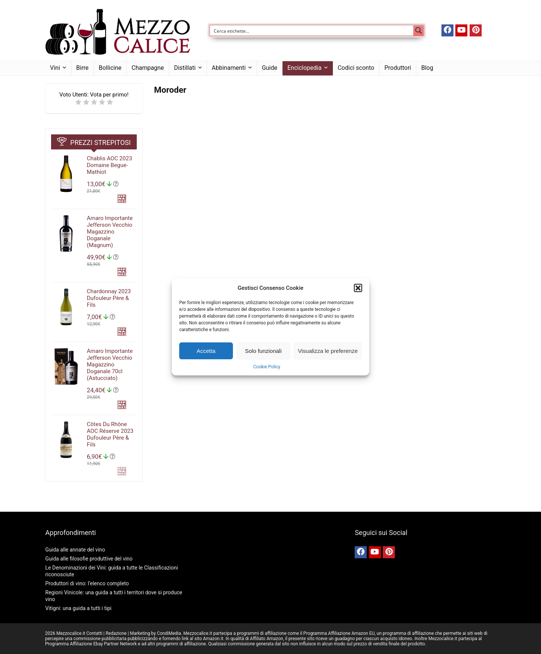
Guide (269, 67)
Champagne (147, 67)
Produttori (397, 67)
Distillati (184, 67)
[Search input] (312, 30)
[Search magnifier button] (418, 30)
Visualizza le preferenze (328, 351)
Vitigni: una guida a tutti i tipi (78, 608)
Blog (427, 67)
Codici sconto (356, 67)
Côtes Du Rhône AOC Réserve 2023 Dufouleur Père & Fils (110, 434)
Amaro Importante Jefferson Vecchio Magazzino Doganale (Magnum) (110, 232)
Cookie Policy (266, 366)
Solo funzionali (263, 351)
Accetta (205, 351)
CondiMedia (169, 633)
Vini (55, 67)
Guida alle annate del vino (75, 550)
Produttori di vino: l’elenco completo (87, 583)
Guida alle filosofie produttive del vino (89, 559)
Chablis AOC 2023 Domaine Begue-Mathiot (109, 165)
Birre (82, 67)
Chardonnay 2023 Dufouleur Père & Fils (109, 298)
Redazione (116, 633)
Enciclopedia (304, 67)
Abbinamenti (229, 67)
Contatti (94, 633)
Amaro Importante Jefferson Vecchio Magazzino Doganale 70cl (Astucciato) (110, 364)
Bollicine (110, 67)
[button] (358, 288)
